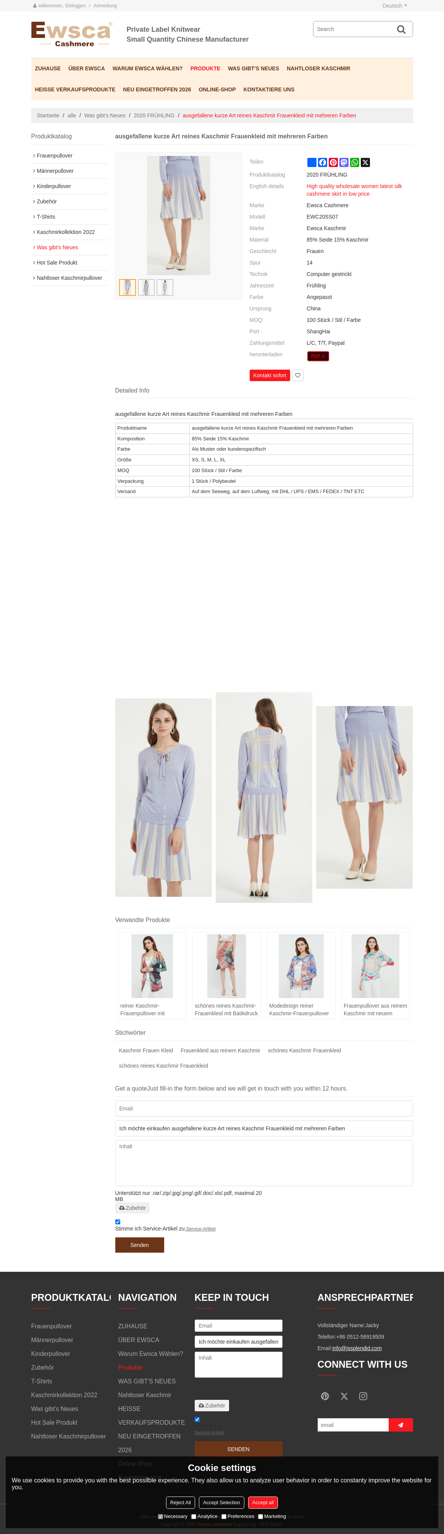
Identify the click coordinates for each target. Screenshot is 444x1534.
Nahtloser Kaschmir (318, 68)
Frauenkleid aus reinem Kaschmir (220, 1050)
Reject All (180, 1502)
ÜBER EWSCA (86, 68)
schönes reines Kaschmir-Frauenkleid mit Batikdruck (226, 1009)
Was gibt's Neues (105, 115)
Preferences (237, 1516)
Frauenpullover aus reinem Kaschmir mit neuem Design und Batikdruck (375, 1010)
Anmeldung (105, 5)
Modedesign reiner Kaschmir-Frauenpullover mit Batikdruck (299, 1010)
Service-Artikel (200, 1229)
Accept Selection (221, 1502)
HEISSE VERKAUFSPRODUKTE (75, 89)
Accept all (263, 1502)
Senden (140, 1245)
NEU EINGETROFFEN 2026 (157, 89)
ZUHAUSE (48, 68)
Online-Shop (217, 89)
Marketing (272, 1516)
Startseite (48, 115)
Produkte (206, 68)
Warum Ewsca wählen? (148, 68)
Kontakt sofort (269, 375)
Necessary (172, 1516)
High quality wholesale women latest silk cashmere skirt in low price (354, 190)
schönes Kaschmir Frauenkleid (304, 1050)
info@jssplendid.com (356, 1348)
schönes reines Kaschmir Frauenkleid (163, 1066)
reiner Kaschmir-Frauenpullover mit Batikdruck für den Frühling (152, 1010)
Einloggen (76, 5)
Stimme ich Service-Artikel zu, (165, 1226)
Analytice (204, 1516)
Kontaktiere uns (269, 89)
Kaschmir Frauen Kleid (146, 1050)
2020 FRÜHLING (154, 115)
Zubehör (132, 1208)
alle (72, 115)
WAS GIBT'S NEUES (253, 68)
